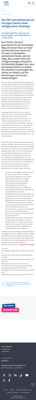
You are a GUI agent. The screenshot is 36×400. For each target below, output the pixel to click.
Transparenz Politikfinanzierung (24, 389)
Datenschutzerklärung (12, 392)
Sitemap (5, 389)
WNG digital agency (21, 397)
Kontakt (12, 389)
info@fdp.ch (4, 360)
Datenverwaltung (24, 392)
